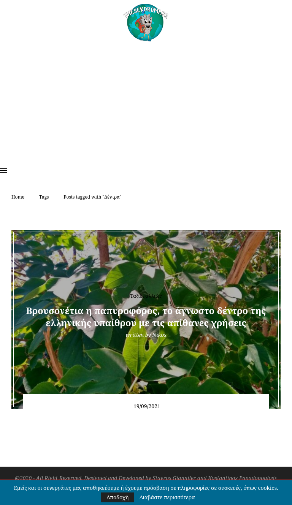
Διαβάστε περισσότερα (167, 497)
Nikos (159, 334)
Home (17, 197)
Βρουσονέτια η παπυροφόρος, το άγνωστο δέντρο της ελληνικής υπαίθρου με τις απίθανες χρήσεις (146, 316)
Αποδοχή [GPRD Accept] (117, 497)
